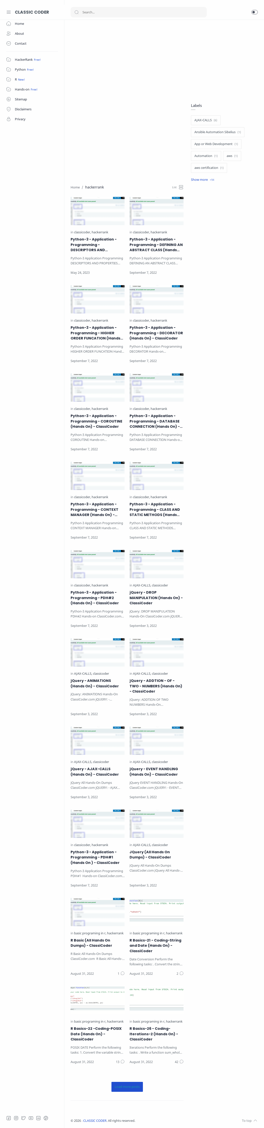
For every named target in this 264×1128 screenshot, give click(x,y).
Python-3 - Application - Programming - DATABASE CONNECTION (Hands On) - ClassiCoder (155, 421)
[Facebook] (8, 1118)
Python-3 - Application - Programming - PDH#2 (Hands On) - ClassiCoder (95, 598)
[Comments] (121, 973)
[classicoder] (82, 232)
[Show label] (202, 179)
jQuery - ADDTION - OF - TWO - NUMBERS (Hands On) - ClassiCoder (156, 686)
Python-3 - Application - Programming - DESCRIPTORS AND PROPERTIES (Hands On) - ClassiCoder (94, 245)
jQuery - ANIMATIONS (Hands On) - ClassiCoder (95, 683)
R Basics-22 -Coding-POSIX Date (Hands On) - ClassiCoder (96, 1034)
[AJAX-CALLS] (142, 585)
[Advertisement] (164, 60)
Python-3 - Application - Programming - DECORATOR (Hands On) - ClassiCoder (156, 333)
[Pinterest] (45, 1118)
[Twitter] (23, 1118)
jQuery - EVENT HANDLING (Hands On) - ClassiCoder (154, 771)
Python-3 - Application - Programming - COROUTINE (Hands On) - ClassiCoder (96, 421)
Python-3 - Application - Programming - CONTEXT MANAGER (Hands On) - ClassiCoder (94, 510)
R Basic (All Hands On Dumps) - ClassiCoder (91, 943)
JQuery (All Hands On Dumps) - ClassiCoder (150, 855)
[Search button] (76, 12)
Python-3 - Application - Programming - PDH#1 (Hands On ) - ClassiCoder (95, 857)
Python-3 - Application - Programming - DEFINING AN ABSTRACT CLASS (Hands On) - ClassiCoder (156, 245)
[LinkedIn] (38, 1118)
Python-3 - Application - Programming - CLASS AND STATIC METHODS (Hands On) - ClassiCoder (155, 510)
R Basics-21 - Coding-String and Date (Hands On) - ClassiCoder (155, 945)
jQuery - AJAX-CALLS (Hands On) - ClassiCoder (95, 771)
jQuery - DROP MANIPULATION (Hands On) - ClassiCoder (156, 598)
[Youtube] (30, 1118)
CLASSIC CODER (32, 12)
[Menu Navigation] (8, 12)
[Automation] (206, 156)
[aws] (232, 156)
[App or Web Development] (216, 144)
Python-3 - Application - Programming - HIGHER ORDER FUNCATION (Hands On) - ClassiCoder (95, 333)
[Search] (139, 12)
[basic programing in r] (90, 933)
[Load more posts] (127, 1087)
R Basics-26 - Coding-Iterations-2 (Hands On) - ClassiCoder (154, 1034)
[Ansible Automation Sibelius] (217, 132)
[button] (254, 12)
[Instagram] (16, 1118)
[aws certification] (209, 168)
